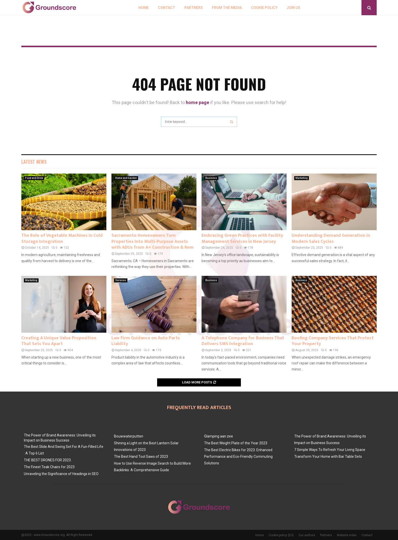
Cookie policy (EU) (281, 535)
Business (211, 178)
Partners (193, 8)
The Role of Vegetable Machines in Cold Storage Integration (62, 238)
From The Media (227, 8)
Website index (347, 535)
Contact (166, 8)
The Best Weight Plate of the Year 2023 (235, 443)
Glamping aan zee (218, 436)
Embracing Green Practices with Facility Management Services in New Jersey (242, 238)
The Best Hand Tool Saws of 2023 (141, 456)
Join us (293, 8)
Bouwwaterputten (128, 436)
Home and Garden (126, 178)
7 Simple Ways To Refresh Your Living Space (329, 450)
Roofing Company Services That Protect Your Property (333, 341)
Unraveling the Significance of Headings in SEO (61, 474)
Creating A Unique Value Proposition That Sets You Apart (58, 341)
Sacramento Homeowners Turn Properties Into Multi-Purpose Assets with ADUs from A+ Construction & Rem (152, 241)
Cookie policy (264, 8)
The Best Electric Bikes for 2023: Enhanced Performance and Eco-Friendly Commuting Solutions (238, 456)
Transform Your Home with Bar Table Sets (328, 456)
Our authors (306, 535)
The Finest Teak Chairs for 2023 (49, 467)
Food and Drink (34, 178)
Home (143, 8)
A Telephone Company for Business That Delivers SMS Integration (243, 341)
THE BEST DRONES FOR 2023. (48, 460)
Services (120, 280)
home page (197, 102)
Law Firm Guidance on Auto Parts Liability (145, 341)
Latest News (33, 161)
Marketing (301, 178)
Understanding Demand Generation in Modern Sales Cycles (331, 238)
